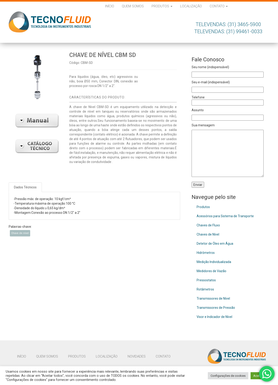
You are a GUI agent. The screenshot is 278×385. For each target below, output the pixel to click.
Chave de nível (20, 233)
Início (109, 6)
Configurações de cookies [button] (228, 375)
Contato (219, 6)
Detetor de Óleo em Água (215, 243)
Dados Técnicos (25, 187)
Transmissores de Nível (213, 298)
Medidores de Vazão (211, 271)
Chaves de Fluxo (208, 225)
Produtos (162, 6)
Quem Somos (133, 6)
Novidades (137, 356)
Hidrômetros (206, 253)
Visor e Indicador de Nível (214, 317)
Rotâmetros (205, 289)
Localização (191, 6)
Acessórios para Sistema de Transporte (225, 216)
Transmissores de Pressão (216, 307)
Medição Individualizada (214, 262)
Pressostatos (206, 280)
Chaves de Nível (208, 234)
